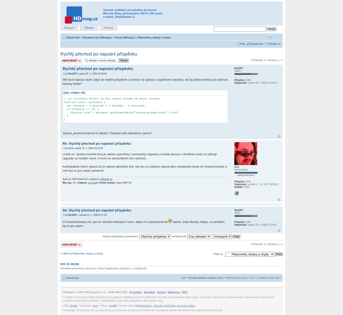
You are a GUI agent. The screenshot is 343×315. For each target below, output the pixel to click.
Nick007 (72, 73)
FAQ (242, 44)
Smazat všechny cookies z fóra (205, 277)
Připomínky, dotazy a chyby (154, 37)
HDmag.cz (106, 179)
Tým (183, 277)
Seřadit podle (191, 236)
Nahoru (279, 136)
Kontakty (149, 292)
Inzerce (161, 292)
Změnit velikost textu (277, 37)
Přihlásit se (274, 44)
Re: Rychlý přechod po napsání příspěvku (97, 143)
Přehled (108, 27)
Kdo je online (69, 264)
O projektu (135, 292)
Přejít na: (218, 254)
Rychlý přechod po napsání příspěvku (98, 53)
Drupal (73, 305)
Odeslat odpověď (71, 60)
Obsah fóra (73, 37)
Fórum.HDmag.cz (125, 37)
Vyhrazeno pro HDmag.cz (97, 37)
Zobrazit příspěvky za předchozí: (136, 236)
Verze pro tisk (270, 37)
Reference (174, 292)
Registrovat (256, 44)
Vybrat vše (77, 93)
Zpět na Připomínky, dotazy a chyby (83, 253)
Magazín (69, 27)
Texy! (95, 305)
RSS (184, 292)
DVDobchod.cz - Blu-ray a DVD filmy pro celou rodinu (165, 305)
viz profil (92, 182)
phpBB (113, 305)
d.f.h (70, 148)
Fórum (89, 27)
